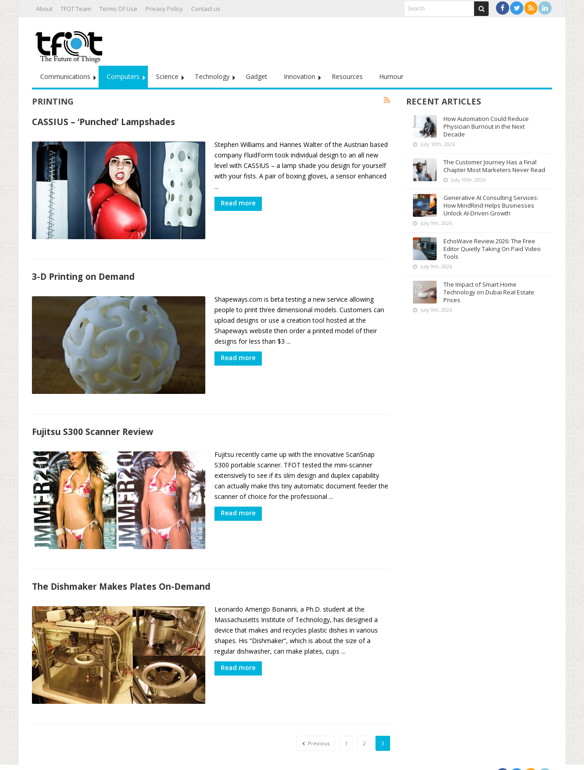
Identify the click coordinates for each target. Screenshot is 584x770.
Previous (315, 727)
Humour (391, 76)
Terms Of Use (118, 9)
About (44, 9)
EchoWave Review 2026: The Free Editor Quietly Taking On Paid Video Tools (492, 249)
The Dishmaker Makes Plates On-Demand (121, 575)
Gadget (256, 76)
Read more (238, 203)
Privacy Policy (164, 9)
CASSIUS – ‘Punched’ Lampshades (103, 121)
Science (167, 76)
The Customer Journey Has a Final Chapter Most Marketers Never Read (494, 166)
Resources (347, 76)
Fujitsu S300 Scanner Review (92, 424)
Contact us (205, 9)
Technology (212, 76)
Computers (123, 76)
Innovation (299, 76)
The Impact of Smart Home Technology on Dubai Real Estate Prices (488, 292)
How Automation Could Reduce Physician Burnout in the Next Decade (486, 126)
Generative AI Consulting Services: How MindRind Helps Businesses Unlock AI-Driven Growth (490, 205)
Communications (65, 76)
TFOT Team (76, 9)
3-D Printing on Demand (83, 272)
